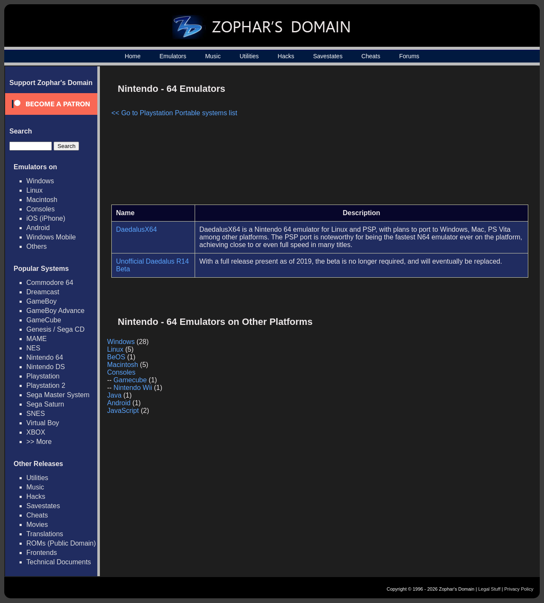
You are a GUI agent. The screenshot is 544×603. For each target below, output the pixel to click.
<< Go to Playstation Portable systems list (174, 113)
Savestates (328, 56)
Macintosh (41, 199)
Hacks (286, 56)
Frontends (41, 552)
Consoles (40, 209)
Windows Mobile (51, 237)
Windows (40, 181)
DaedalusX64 (136, 229)
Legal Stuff (489, 589)
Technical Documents (58, 562)
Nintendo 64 (44, 357)
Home (132, 56)
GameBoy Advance (55, 310)
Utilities (249, 56)
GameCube (43, 320)
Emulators (172, 56)
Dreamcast (42, 292)
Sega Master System (58, 394)
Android (38, 227)
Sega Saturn (45, 404)
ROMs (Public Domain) (61, 543)
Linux (34, 190)
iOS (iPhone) (45, 218)
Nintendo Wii (132, 387)
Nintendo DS (45, 366)
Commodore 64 (49, 282)
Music (213, 56)
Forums (409, 56)
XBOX (35, 432)
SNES (35, 413)
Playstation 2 (45, 385)
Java (114, 395)
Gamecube (130, 380)
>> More (39, 441)
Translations (44, 534)
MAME (36, 338)
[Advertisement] (456, 138)
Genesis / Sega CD (55, 329)
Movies (37, 524)
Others (36, 246)
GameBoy (41, 301)
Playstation (43, 376)
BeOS (116, 357)
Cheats (370, 56)
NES (33, 348)
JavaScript (123, 410)
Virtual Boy (42, 423)
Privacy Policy (518, 589)
